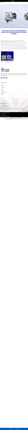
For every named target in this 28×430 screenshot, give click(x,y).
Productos (2, 106)
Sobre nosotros (3, 108)
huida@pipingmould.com (4, 127)
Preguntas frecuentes (4, 112)
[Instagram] (6, 98)
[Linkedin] (3, 98)
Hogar (2, 105)
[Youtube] (5, 98)
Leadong (5, 135)
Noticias (2, 111)
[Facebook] (1, 98)
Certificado (2, 109)
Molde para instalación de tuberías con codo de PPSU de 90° (7, 83)
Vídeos (2, 115)
